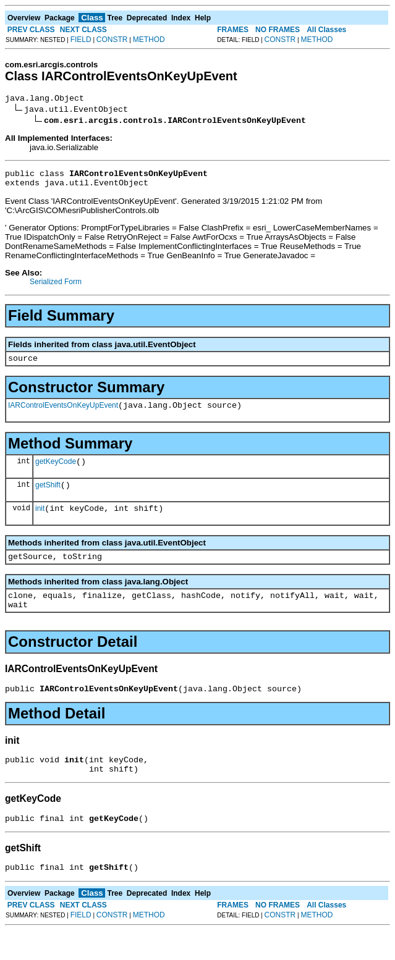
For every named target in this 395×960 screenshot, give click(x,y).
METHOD (149, 39)
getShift (48, 498)
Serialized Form (56, 287)
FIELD (80, 39)
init (40, 523)
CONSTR (112, 39)
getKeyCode (55, 472)
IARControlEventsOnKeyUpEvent (63, 414)
